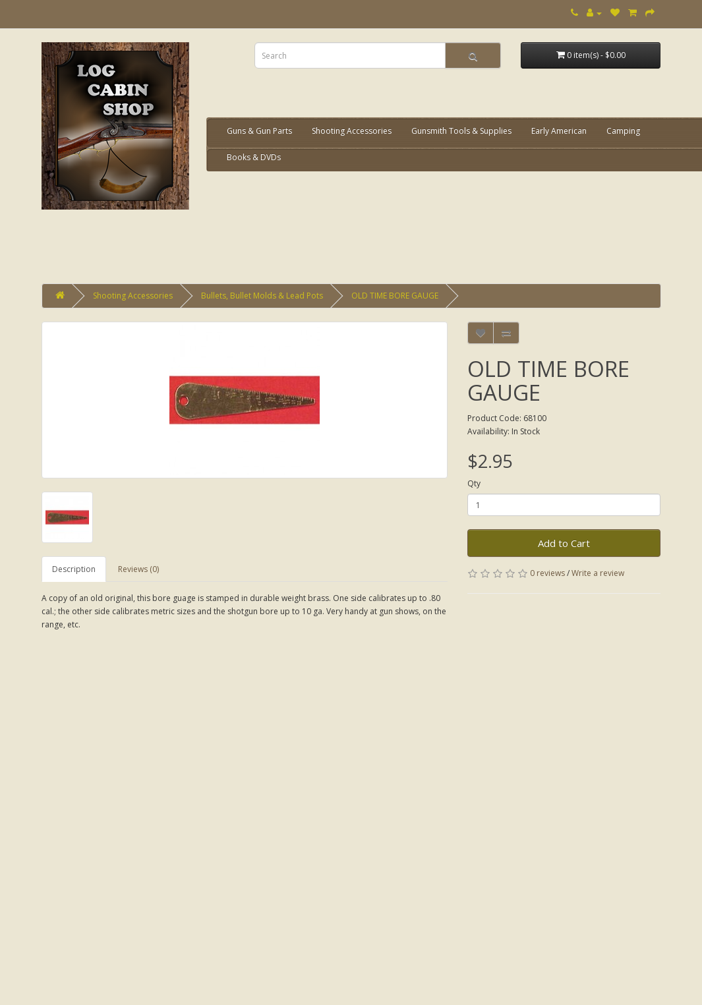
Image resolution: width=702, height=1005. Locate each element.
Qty (474, 483)
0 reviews (547, 573)
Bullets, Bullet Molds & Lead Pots (262, 295)
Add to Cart (564, 543)
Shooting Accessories (352, 130)
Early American (559, 130)
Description (74, 569)
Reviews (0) (138, 569)
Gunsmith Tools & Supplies (461, 130)
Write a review (597, 573)
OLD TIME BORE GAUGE (394, 295)
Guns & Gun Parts (259, 130)
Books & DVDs (254, 157)
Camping (623, 130)
